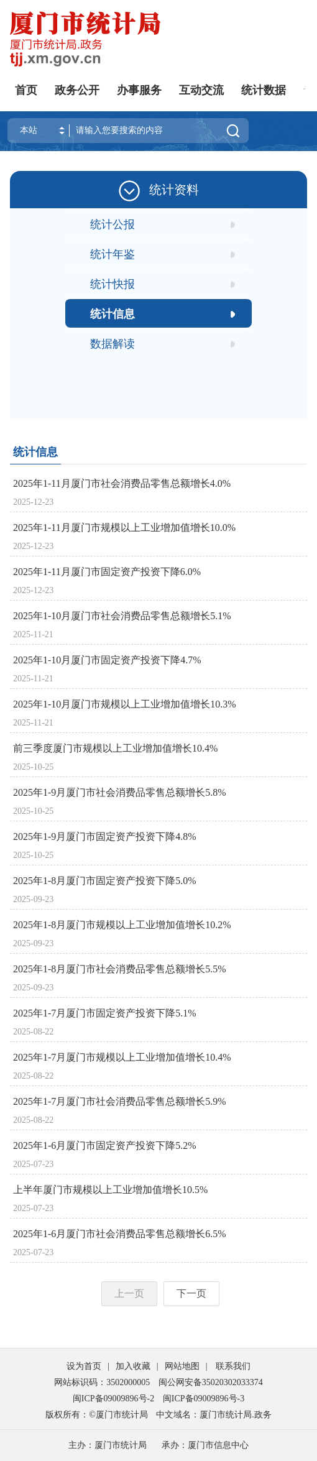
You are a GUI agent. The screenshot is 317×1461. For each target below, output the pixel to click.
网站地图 (182, 1366)
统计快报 (112, 284)
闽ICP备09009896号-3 (203, 1398)
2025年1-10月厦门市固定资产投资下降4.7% (107, 660)
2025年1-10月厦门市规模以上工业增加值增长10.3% (124, 704)
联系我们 (233, 1366)
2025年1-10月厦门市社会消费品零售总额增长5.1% (122, 616)
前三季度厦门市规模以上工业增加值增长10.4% (115, 748)
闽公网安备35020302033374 (210, 1382)
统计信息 (112, 314)
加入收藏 (133, 1366)
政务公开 (77, 90)
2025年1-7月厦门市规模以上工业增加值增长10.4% (122, 1057)
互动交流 (201, 90)
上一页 (129, 1293)
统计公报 (112, 224)
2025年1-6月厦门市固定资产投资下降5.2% (104, 1145)
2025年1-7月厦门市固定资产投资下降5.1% (104, 1013)
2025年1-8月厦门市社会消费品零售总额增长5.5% (119, 969)
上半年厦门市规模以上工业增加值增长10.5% (110, 1189)
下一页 (191, 1293)
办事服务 (139, 90)
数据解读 (112, 344)
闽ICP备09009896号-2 (113, 1398)
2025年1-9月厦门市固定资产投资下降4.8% (104, 836)
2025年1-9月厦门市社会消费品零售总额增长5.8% (119, 792)
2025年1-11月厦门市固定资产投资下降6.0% (107, 571)
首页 (26, 90)
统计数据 (263, 90)
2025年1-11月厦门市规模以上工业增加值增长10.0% (124, 527)
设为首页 (84, 1366)
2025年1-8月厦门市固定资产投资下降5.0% (104, 880)
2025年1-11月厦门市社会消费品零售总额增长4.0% (122, 483)
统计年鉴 (112, 254)
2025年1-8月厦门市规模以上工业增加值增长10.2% (122, 924)
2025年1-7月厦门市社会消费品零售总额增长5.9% (119, 1101)
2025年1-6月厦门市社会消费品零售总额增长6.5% (119, 1233)
